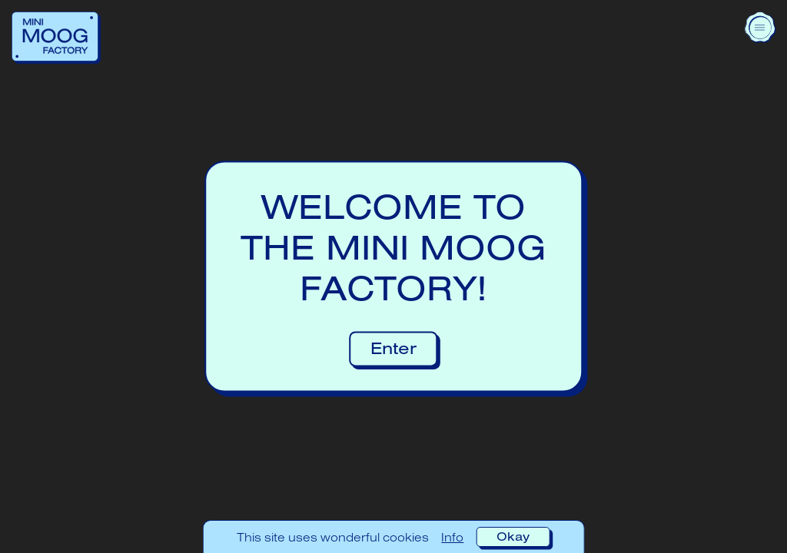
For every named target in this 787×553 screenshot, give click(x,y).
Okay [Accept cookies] (513, 536)
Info (452, 537)
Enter (393, 348)
